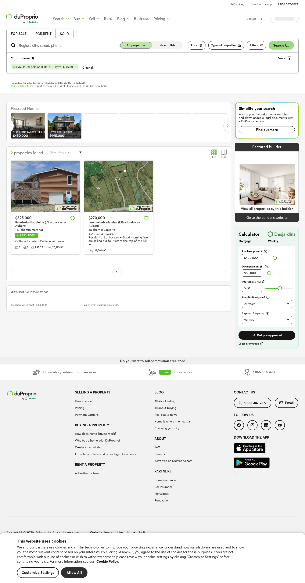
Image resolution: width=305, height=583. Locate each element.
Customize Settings (38, 572)
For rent (43, 34)
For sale (19, 34)
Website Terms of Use (106, 532)
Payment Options (86, 415)
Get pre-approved (267, 335)
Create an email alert (89, 447)
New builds (167, 45)
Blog (159, 392)
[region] (152, 558)
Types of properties (226, 45)
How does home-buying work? (95, 434)
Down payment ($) (255, 266)
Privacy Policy (137, 532)
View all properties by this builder (267, 208)
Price (196, 45)
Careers (159, 454)
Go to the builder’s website (267, 217)
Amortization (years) (255, 297)
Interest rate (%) (253, 281)
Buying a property (92, 425)
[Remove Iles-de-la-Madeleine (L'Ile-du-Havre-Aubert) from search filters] (44, 66)
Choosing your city (166, 428)
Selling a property (92, 392)
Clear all (88, 67)
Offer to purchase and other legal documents (105, 454)
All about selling (164, 401)
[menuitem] (113, 404)
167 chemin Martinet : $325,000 (29, 304)
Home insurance (165, 480)
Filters (256, 45)
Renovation (161, 500)
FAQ (157, 447)
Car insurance (163, 487)
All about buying (165, 408)
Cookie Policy (107, 561)
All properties (136, 45)
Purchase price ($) (254, 251)
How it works (83, 401)
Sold (64, 34)
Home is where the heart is (172, 421)
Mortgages (161, 494)
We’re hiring (237, 4)
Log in (290, 19)
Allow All (74, 572)
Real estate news (165, 415)
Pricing (79, 408)
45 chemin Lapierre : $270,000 (101, 304)
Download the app (261, 4)
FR (273, 18)
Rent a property (90, 464)
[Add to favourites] (72, 218)
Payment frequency (255, 313)
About (160, 438)
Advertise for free (87, 473)
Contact (261, 18)
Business (141, 18)
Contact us (244, 392)
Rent (108, 18)
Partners (162, 471)
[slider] (275, 258)
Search (281, 45)
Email (286, 403)
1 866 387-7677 (288, 4)
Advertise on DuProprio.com (173, 461)
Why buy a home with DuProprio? (97, 440)
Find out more (267, 129)
